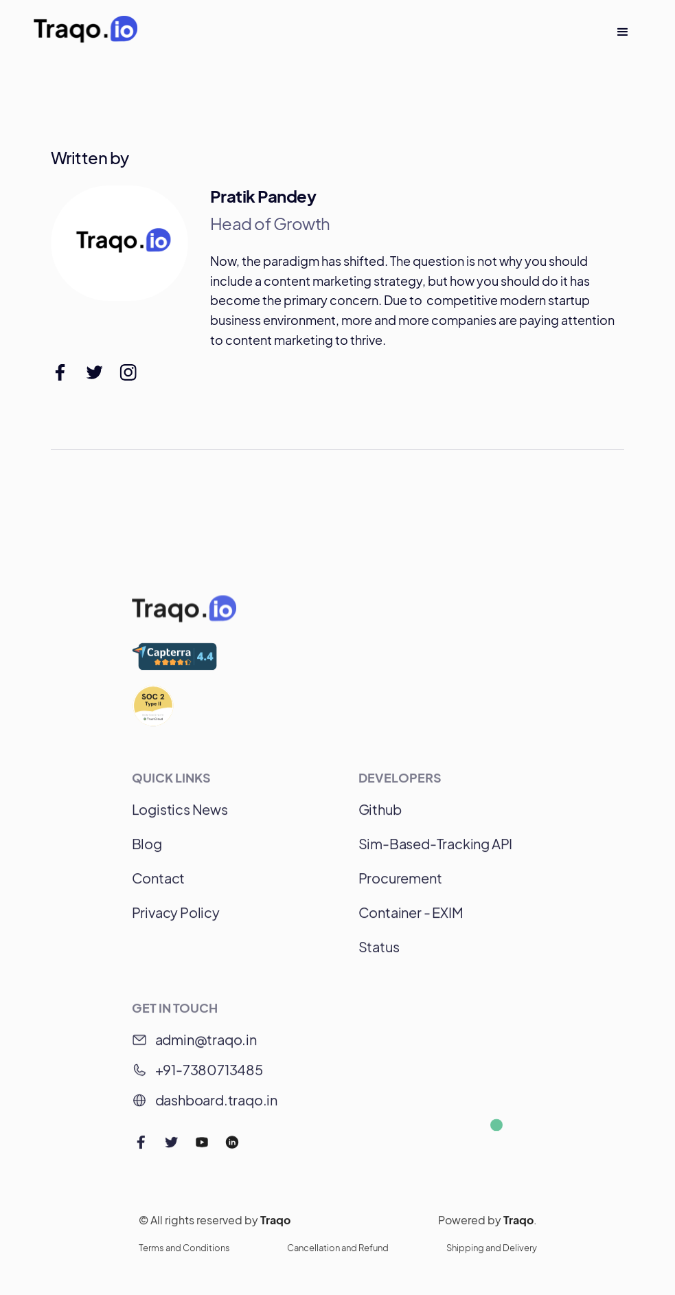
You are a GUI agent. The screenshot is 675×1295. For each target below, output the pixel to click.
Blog (147, 849)
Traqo (275, 1225)
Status (379, 952)
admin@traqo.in (206, 1044)
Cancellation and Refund (338, 1253)
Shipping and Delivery (491, 1253)
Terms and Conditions (184, 1253)
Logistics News (180, 815)
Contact (158, 883)
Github (380, 815)
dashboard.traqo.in (216, 1105)
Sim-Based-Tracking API (435, 849)
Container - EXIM (411, 918)
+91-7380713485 (209, 1074)
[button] (622, 32)
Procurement (400, 883)
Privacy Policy (176, 918)
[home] (85, 32)
